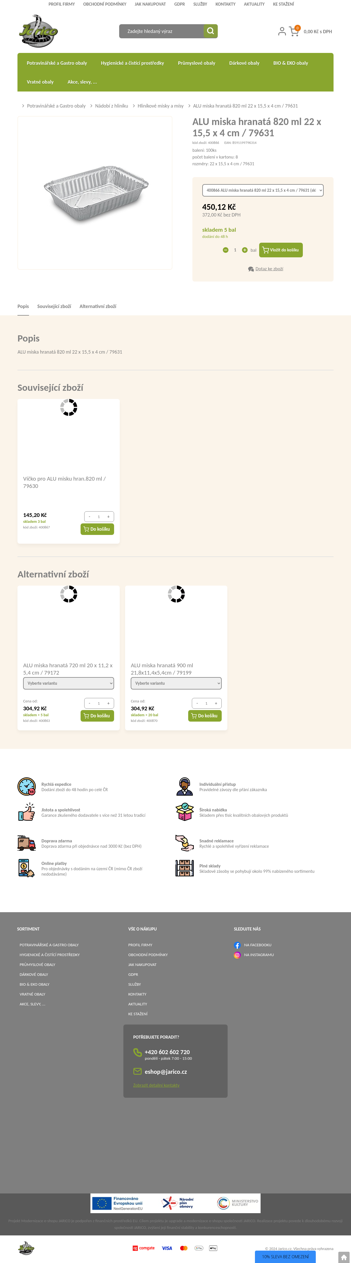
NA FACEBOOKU (258, 945)
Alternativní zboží (97, 307)
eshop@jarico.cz (166, 1072)
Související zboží (54, 307)
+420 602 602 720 (167, 1053)
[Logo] (38, 32)
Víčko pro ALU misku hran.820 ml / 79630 (64, 483)
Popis (23, 307)
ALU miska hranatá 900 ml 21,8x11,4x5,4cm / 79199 (162, 669)
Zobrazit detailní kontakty (156, 1086)
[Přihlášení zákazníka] (282, 31)
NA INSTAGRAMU (259, 955)
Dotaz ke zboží (269, 269)
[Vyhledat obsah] (211, 31)
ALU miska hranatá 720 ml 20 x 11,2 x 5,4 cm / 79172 (67, 669)
